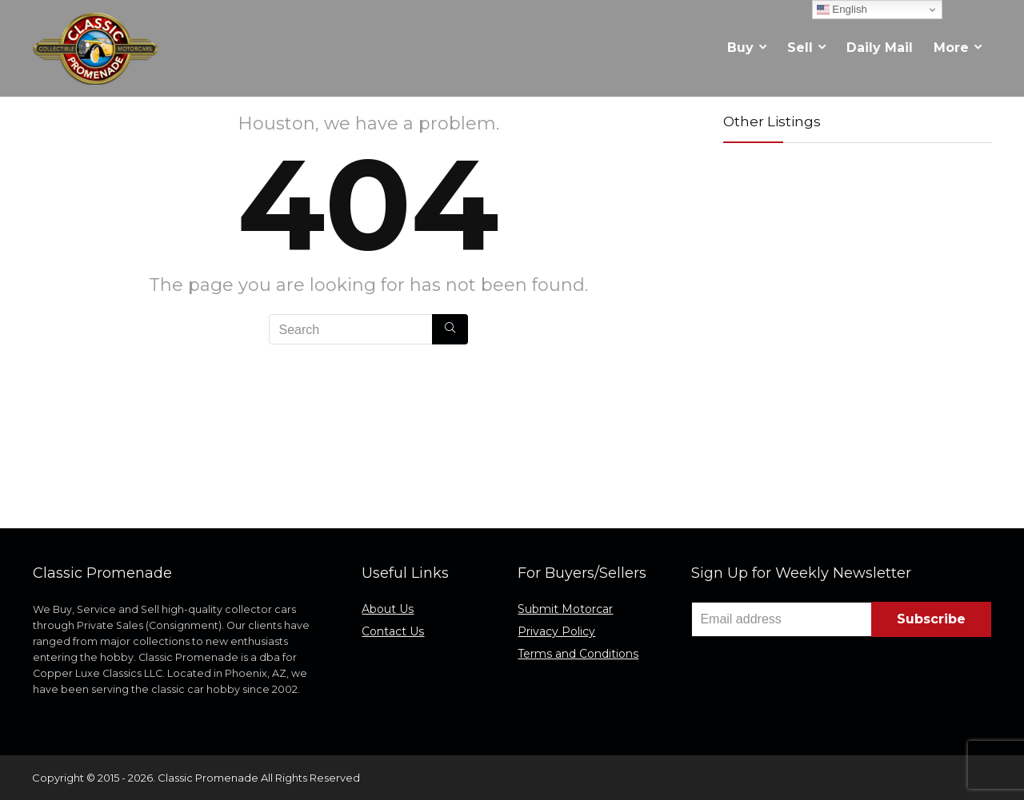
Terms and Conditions (578, 654)
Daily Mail (879, 47)
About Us (388, 609)
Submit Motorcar (565, 609)
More (951, 47)
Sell (800, 47)
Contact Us (393, 631)
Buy (740, 47)
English (842, 9)
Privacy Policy (556, 631)
